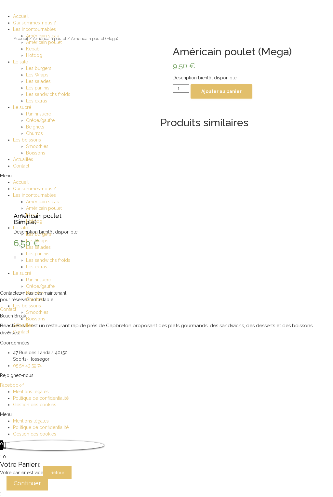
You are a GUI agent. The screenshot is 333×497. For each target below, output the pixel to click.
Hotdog (34, 55)
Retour (57, 472)
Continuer (27, 483)
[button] (166, 175)
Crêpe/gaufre (40, 120)
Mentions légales (31, 391)
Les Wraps (37, 74)
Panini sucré (38, 113)
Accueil (21, 16)
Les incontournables (34, 29)
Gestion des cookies (34, 404)
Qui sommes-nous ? (34, 22)
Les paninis (37, 87)
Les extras (36, 100)
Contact (21, 165)
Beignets (35, 126)
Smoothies (37, 146)
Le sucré (22, 107)
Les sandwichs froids (48, 94)
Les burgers (38, 68)
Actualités (23, 159)
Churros (34, 133)
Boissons (35, 152)
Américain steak (42, 35)
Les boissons (27, 139)
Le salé (20, 61)
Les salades (38, 81)
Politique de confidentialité (41, 398)
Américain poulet (44, 42)
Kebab (33, 48)
